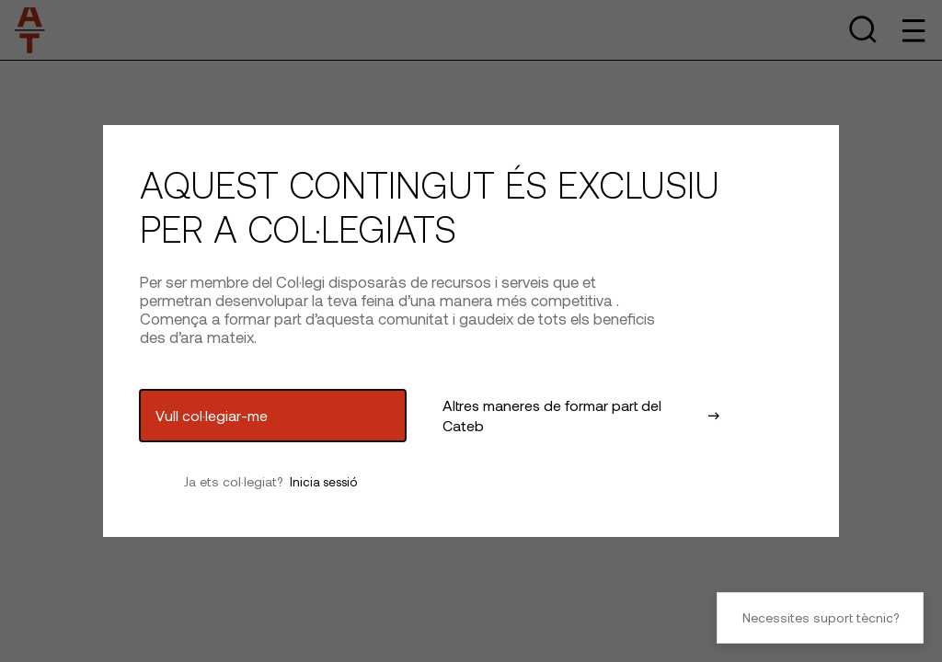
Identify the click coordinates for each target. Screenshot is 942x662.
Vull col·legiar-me (211, 415)
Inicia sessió (323, 481)
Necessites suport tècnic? (820, 617)
